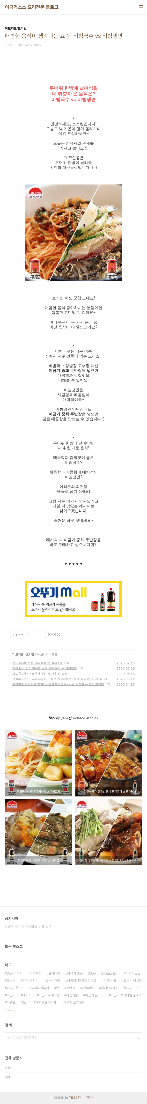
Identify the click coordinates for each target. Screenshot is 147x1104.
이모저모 (18, 654)
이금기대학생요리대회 (81, 981)
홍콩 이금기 (14, 973)
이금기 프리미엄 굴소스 (126, 995)
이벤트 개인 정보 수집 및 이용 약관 (28, 927)
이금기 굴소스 (94, 995)
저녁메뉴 (88, 988)
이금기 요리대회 (74, 1002)
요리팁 (30, 654)
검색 (137, 1037)
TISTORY (75, 1097)
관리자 (90, 1097)
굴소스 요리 (110, 973)
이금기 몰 (109, 981)
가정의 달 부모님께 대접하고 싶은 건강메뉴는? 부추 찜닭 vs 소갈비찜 (57, 679)
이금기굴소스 (15, 988)
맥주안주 (35, 973)
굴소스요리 (52, 981)
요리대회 (54, 973)
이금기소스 (133, 973)
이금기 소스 (133, 988)
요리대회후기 (40, 988)
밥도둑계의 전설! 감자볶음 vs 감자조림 (37, 663)
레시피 (27, 995)
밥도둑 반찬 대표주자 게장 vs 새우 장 (36, 673)
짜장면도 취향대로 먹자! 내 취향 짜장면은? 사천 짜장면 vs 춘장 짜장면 (58, 684)
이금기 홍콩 (75, 973)
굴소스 (11, 981)
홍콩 (93, 973)
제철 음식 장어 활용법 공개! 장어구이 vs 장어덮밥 (44, 668)
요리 (26, 1002)
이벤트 (11, 1002)
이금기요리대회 (49, 995)
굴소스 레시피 (132, 981)
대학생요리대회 (46, 1002)
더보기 (8, 1010)
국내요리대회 (109, 988)
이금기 (11, 995)
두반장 (70, 988)
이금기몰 (72, 995)
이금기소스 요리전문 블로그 (31, 7)
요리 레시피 (30, 981)
